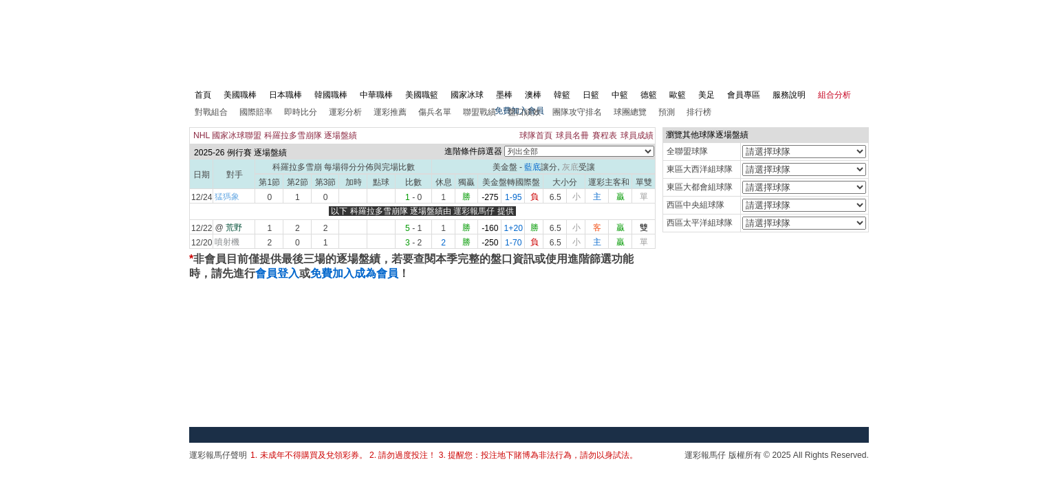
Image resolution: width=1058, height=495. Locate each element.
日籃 (591, 95)
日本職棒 (285, 95)
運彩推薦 (390, 112)
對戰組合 (211, 112)
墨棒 (504, 95)
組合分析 (834, 95)
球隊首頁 (535, 135)
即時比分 (300, 112)
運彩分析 (345, 112)
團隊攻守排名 (577, 112)
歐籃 (677, 95)
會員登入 (277, 273)
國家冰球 (467, 95)
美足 (706, 95)
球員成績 (637, 135)
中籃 (620, 95)
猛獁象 (227, 196)
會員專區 (743, 95)
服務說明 (789, 95)
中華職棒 (376, 95)
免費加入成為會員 (354, 273)
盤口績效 (524, 112)
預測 (666, 112)
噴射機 (227, 242)
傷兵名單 (434, 112)
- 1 (413, 228)
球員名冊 (572, 135)
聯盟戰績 (479, 112)
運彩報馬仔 (474, 211)
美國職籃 (421, 95)
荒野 (234, 227)
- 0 (413, 197)
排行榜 (699, 112)
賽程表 (604, 135)
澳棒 (533, 95)
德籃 (648, 95)
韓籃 (562, 95)
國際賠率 (255, 112)
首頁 (203, 95)
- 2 (413, 243)
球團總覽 (630, 112)
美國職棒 (240, 95)
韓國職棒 (330, 95)
